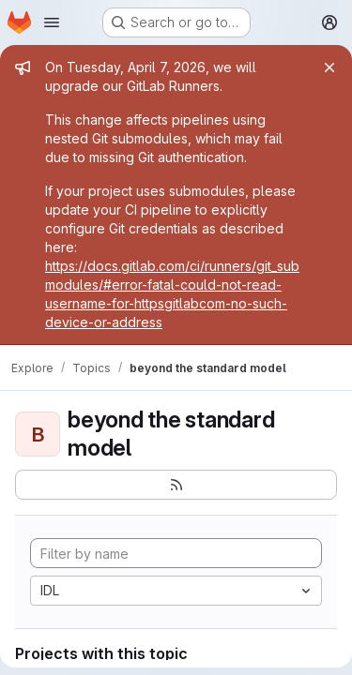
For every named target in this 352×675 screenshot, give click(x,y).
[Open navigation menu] (52, 23)
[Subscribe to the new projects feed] (176, 485)
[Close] (329, 67)
